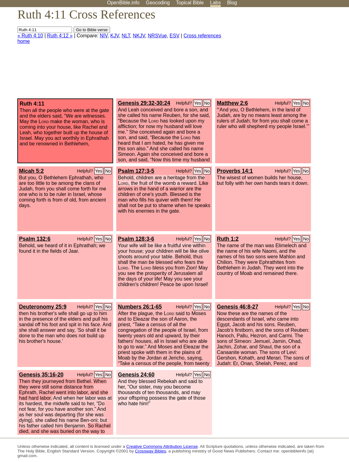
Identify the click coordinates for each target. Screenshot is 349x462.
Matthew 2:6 (232, 103)
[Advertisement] (286, 55)
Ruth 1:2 (227, 239)
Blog (232, 2)
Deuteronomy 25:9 (42, 307)
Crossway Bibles (150, 451)
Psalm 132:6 (34, 239)
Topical (190, 2)
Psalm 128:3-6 (136, 239)
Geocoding (158, 2)
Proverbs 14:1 (235, 171)
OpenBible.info (123, 2)
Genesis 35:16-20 (41, 375)
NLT (126, 35)
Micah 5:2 (31, 171)
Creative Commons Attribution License (162, 446)
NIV (104, 35)
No (207, 103)
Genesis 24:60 (136, 375)
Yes (197, 103)
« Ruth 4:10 (30, 35)
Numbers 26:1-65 (140, 307)
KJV (114, 35)
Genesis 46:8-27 (237, 307)
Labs (215, 2)
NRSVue (157, 35)
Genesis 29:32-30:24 (144, 103)
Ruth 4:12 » (60, 35)
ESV (175, 35)
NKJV (139, 35)
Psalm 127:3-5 (136, 171)
